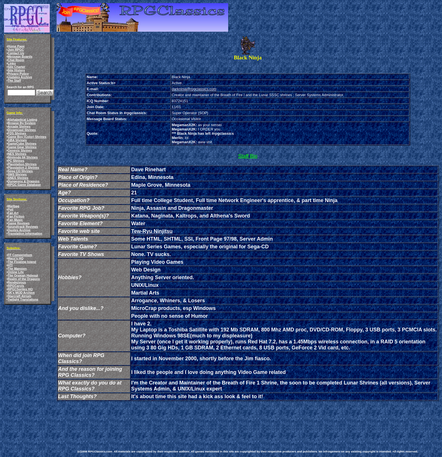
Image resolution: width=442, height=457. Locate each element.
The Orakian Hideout (23, 275)
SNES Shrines (18, 178)
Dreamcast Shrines (22, 130)
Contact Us (16, 53)
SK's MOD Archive (21, 292)
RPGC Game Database (24, 184)
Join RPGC (16, 49)
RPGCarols (16, 285)
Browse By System (22, 123)
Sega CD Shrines (20, 171)
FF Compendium (20, 255)
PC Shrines (16, 160)
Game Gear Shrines (22, 147)
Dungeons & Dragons (23, 181)
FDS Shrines (17, 133)
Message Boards (20, 56)
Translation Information (25, 233)
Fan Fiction (16, 216)
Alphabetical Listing (22, 119)
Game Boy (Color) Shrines (27, 136)
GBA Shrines (17, 140)
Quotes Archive (19, 230)
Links (12, 63)
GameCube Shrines (22, 143)
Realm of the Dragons (24, 279)
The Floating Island (22, 261)
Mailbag (13, 206)
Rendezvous (17, 282)
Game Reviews (19, 223)
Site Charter (16, 67)
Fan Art (13, 213)
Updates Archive (20, 77)
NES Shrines (17, 154)
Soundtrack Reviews (23, 226)
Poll (10, 209)
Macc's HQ (15, 258)
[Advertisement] (181, 418)
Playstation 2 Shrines (23, 167)
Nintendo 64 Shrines (23, 157)
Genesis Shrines (20, 150)
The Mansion (17, 268)
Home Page (16, 46)
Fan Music (15, 220)
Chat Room (16, 60)
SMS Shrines (17, 174)
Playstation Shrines (22, 164)
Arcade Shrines (19, 126)
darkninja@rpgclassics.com (194, 89)
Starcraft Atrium (19, 296)
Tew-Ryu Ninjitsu (152, 231)
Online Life (16, 272)
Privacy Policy (18, 73)
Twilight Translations (23, 299)
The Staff (14, 80)
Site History (16, 70)
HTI (10, 265)
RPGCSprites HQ (20, 289)
